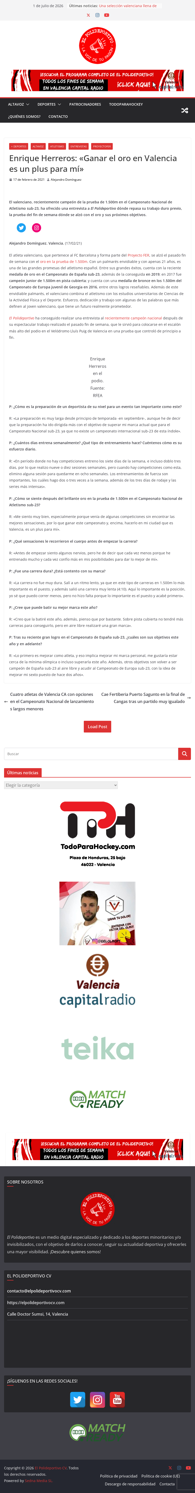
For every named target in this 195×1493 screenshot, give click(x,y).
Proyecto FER (138, 255)
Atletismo (57, 146)
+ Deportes (18, 146)
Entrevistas (79, 146)
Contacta (167, 1483)
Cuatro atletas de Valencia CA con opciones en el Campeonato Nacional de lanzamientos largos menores (49, 702)
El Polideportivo (103, 208)
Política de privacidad (118, 1475)
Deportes (47, 104)
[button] (26, 104)
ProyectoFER (102, 146)
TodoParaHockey (126, 104)
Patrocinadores (85, 104)
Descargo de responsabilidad (130, 1483)
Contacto (58, 116)
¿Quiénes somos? (24, 116)
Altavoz (16, 104)
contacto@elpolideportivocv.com (39, 1291)
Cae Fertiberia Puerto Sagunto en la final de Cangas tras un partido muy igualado (146, 698)
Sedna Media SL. (39, 1480)
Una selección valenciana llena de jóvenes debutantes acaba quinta (128, 8)
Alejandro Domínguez (66, 179)
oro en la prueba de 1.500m (63, 261)
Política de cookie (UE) (160, 1475)
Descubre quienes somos (75, 1252)
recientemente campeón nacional (133, 318)
